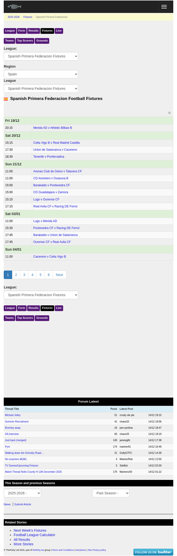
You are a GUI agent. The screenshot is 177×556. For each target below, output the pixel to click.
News (7, 504)
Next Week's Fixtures (30, 530)
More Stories (23, 544)
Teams (9, 40)
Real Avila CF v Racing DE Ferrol (55, 206)
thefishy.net (38, 550)
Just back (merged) (15, 440)
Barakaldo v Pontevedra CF (51, 185)
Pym (7, 446)
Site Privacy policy (97, 550)
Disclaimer (81, 550)
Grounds (42, 40)
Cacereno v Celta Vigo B (49, 256)
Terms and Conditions (63, 550)
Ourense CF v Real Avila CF (52, 242)
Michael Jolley (13, 415)
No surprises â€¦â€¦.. (16, 459)
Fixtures (27, 17)
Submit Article (22, 504)
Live (59, 30)
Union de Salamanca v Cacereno (55, 149)
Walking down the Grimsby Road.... (24, 453)
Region (9, 66)
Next (59, 275)
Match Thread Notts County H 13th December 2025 (33, 471)
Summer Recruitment (16, 421)
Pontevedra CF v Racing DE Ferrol (56, 228)
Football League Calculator (34, 535)
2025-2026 (14, 17)
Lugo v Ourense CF (46, 199)
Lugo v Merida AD (45, 221)
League (10, 30)
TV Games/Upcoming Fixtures (21, 465)
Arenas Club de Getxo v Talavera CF (57, 171)
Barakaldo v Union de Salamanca (55, 235)
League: (10, 48)
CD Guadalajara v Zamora (50, 192)
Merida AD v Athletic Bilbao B (52, 128)
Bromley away (13, 427)
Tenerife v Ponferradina (48, 156)
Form (21, 30)
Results (34, 30)
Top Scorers (25, 40)
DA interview (12, 434)
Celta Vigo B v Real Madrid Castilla (56, 142)
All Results (22, 540)
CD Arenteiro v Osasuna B (50, 178)
